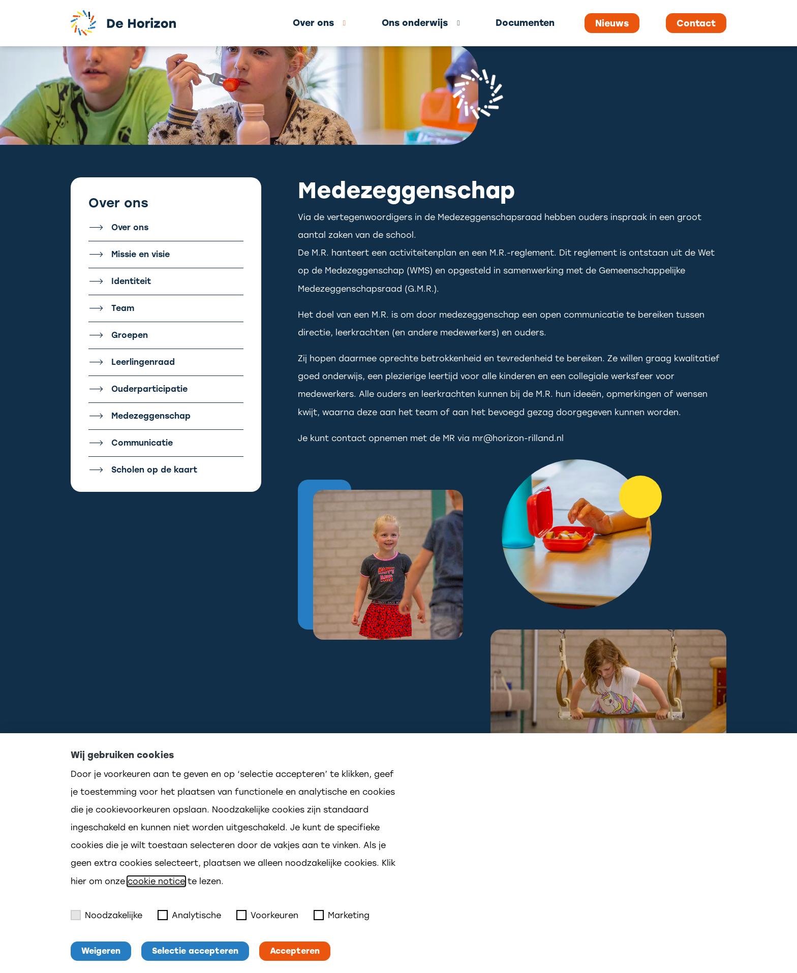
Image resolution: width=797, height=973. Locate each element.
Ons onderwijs (415, 22)
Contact (696, 23)
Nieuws (612, 23)
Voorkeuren (267, 915)
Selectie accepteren (195, 951)
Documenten (525, 22)
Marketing (342, 915)
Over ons (313, 22)
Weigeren (100, 951)
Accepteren (295, 951)
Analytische (189, 915)
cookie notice (156, 881)
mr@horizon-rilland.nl (518, 438)
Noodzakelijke (106, 915)
